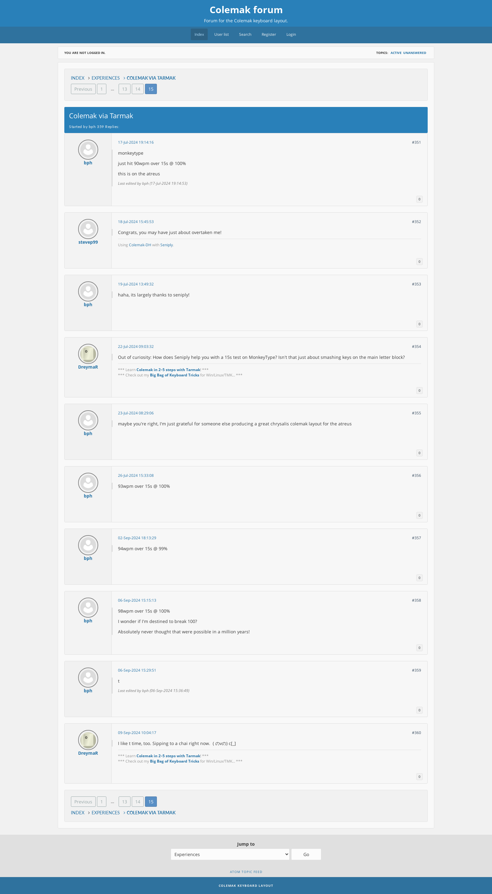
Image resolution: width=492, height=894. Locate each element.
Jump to (246, 844)
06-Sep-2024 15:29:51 (137, 670)
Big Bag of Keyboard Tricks (174, 375)
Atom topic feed (246, 872)
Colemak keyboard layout (260, 21)
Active (396, 53)
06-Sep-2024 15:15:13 (137, 600)
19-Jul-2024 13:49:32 (136, 284)
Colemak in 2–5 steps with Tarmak (168, 369)
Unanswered (414, 53)
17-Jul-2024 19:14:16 (136, 142)
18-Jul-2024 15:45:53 (136, 221)
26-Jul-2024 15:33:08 (136, 475)
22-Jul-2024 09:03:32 (136, 346)
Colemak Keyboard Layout (246, 885)
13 (124, 89)
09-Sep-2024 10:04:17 (137, 732)
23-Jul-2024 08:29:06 (136, 413)
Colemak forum (246, 9)
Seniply (166, 244)
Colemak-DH (140, 244)
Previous (83, 89)
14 (137, 89)
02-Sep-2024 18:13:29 (137, 537)
